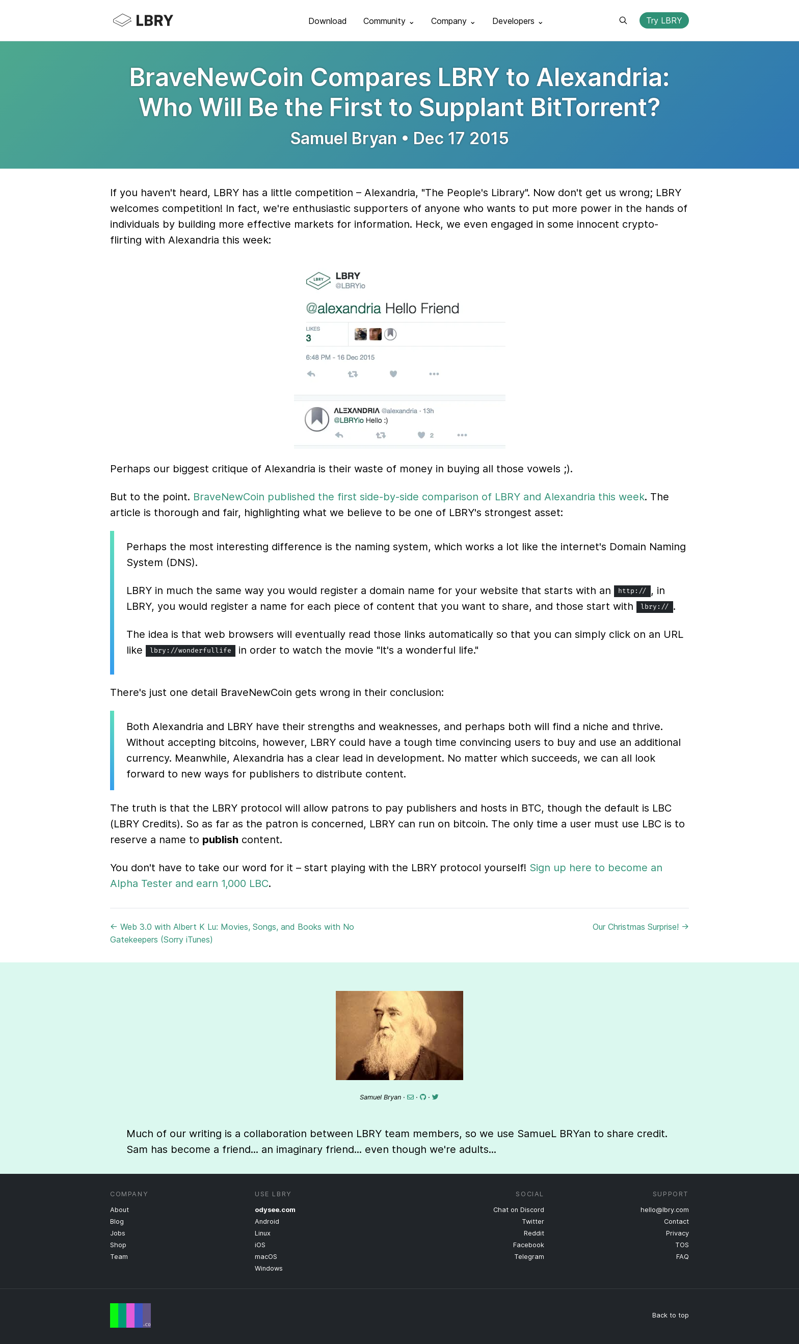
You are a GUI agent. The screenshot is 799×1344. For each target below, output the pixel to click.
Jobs (117, 1233)
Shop (118, 1245)
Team (119, 1256)
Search (623, 20)
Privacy (677, 1233)
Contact (676, 1221)
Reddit (534, 1233)
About (119, 1210)
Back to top (670, 1315)
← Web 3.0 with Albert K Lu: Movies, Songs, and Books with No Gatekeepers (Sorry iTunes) (232, 933)
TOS (682, 1245)
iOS (260, 1245)
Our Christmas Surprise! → (641, 927)
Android (267, 1221)
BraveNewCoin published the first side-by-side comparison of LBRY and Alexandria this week (419, 497)
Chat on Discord (518, 1210)
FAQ (682, 1256)
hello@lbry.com (665, 1210)
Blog (117, 1221)
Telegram (529, 1256)
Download (327, 21)
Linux (263, 1233)
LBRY (163, 20)
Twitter (533, 1221)
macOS (266, 1256)
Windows (269, 1268)
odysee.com (275, 1210)
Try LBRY (664, 20)
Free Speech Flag (130, 1315)
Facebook (528, 1245)
